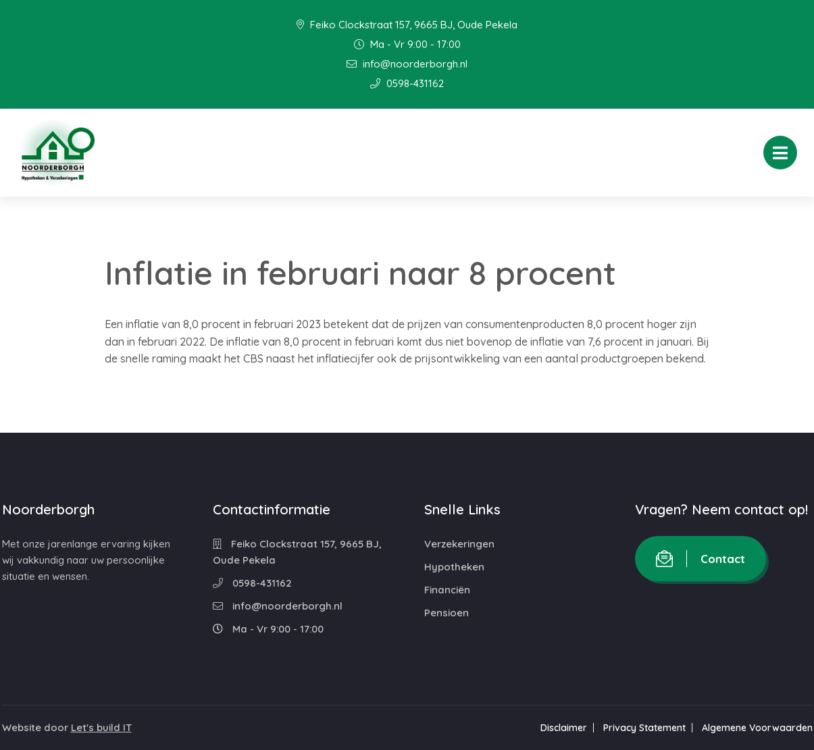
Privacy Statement (644, 728)
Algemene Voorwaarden (757, 728)
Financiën (447, 589)
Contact (700, 558)
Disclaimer (563, 728)
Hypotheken (454, 566)
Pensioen (446, 612)
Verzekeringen (459, 543)
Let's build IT (101, 727)
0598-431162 (407, 83)
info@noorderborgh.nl (407, 63)
